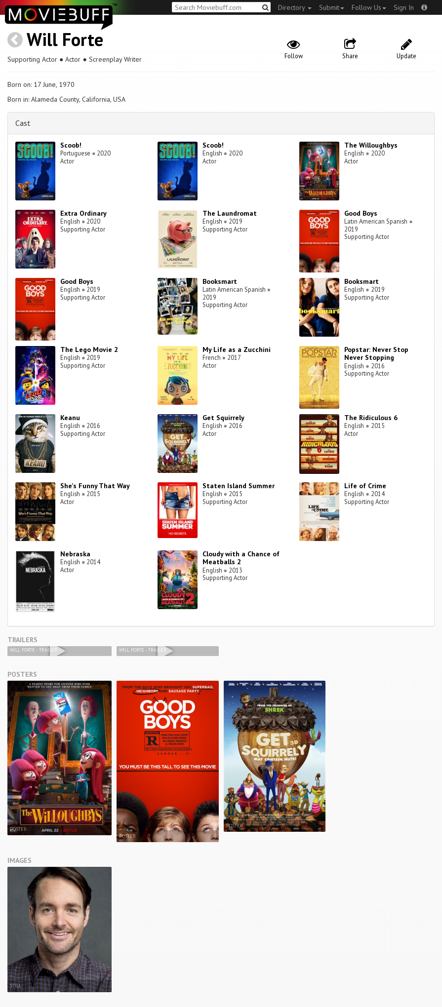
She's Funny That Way (95, 485)
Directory (295, 7)
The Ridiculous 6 (371, 417)
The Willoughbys (371, 145)
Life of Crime (365, 485)
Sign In (404, 7)
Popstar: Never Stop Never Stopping (376, 353)
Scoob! (70, 145)
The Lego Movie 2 (89, 349)
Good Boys (360, 213)
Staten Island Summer (238, 485)
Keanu (70, 417)
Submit (331, 7)
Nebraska (75, 553)
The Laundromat (229, 213)
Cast (23, 123)
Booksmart (219, 281)
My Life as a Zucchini (236, 349)
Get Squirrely (223, 417)
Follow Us (369, 7)
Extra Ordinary (83, 213)
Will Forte (65, 39)
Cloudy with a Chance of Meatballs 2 (241, 558)
